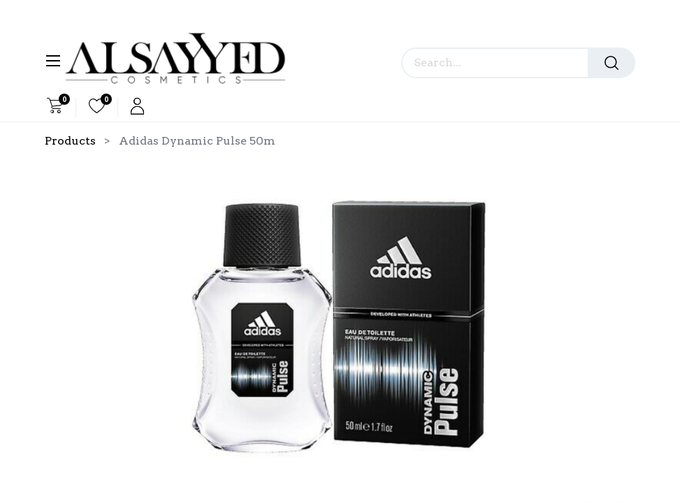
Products (70, 140)
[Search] (611, 63)
